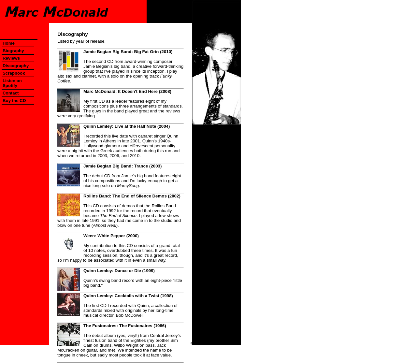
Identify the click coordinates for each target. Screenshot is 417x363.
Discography (16, 65)
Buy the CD (14, 100)
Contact (11, 93)
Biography (13, 50)
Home (9, 43)
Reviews (11, 58)
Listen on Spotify (12, 83)
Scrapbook (14, 73)
